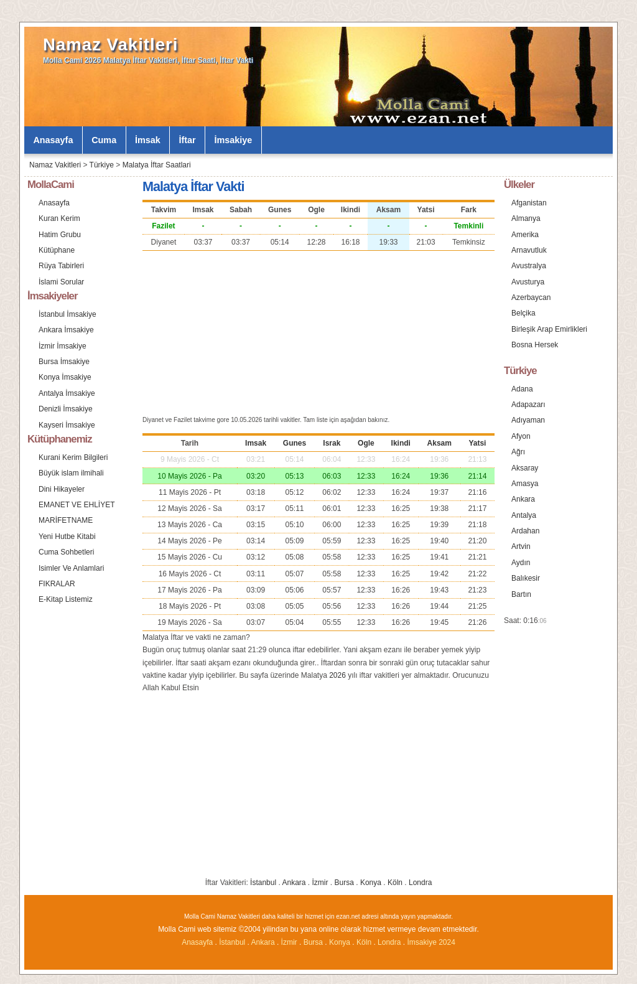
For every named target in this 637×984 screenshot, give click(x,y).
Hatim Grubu (60, 234)
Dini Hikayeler (62, 489)
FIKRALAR (57, 583)
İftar (187, 140)
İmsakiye (234, 140)
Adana (522, 389)
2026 (337, 675)
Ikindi (401, 443)
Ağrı (518, 451)
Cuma (103, 140)
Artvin (521, 546)
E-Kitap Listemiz (66, 599)
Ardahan (525, 531)
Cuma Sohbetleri (66, 552)
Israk (331, 443)
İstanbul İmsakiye (67, 314)
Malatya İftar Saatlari (157, 165)
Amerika (525, 234)
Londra (420, 882)
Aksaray (524, 468)
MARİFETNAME (66, 520)
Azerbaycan (531, 297)
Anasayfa (53, 140)
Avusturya (527, 282)
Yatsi (477, 443)
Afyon (521, 436)
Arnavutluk (529, 250)
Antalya (523, 515)
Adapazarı (528, 404)
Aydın (520, 562)
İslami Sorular (61, 282)
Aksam (439, 443)
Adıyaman (528, 420)
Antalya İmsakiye (67, 393)
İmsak (147, 140)
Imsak (255, 443)
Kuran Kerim (59, 218)
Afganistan (529, 203)
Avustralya (528, 265)
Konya (370, 882)
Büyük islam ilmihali (71, 473)
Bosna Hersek (534, 344)
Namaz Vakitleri (110, 44)
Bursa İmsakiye (64, 361)
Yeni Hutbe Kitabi (67, 536)
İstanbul (263, 882)
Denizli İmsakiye (66, 409)
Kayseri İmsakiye (67, 425)
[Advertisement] (318, 332)
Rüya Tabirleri (61, 265)
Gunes (294, 443)
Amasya (524, 483)
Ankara (293, 882)
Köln (395, 882)
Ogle (366, 443)
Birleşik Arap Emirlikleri (549, 329)
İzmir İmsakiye (62, 346)
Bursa (344, 882)
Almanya (526, 218)
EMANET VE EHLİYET (76, 504)
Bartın (521, 594)
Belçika (523, 313)
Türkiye (102, 165)
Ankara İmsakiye (66, 330)
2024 (447, 942)
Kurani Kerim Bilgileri (73, 457)
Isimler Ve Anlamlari (71, 568)
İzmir (320, 882)
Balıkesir (525, 578)
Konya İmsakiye (65, 377)
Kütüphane (57, 250)
